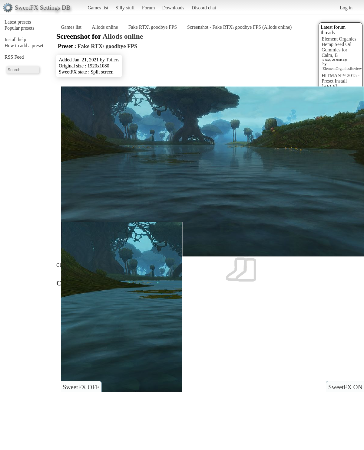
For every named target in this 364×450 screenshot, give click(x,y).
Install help (15, 39)
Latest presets (18, 21)
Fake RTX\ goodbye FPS (152, 27)
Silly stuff (125, 7)
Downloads (173, 7)
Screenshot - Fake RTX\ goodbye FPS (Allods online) (239, 27)
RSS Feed (14, 57)
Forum (148, 7)
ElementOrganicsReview (342, 68)
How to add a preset (24, 45)
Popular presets (19, 28)
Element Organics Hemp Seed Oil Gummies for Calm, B (339, 47)
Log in (346, 7)
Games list (98, 7)
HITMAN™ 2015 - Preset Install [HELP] (340, 81)
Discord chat (203, 7)
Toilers (112, 59)
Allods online (105, 27)
